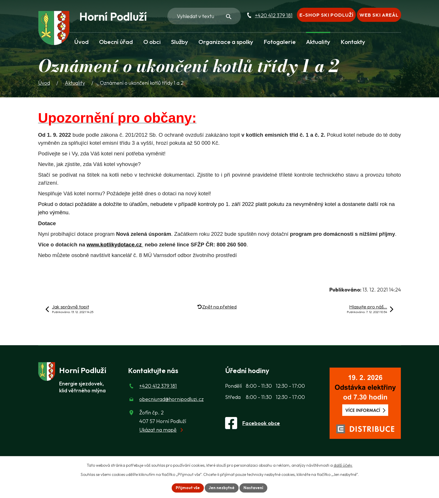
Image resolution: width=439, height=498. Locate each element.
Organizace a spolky (225, 41)
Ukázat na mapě (158, 429)
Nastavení (253, 487)
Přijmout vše (188, 487)
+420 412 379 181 (274, 15)
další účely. (343, 465)
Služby (179, 41)
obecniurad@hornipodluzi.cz (171, 399)
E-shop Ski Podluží (326, 15)
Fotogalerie (280, 41)
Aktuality (318, 41)
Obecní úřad (116, 41)
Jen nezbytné (222, 487)
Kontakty (353, 41)
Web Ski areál (379, 15)
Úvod (81, 41)
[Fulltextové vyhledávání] (204, 16)
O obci (152, 41)
